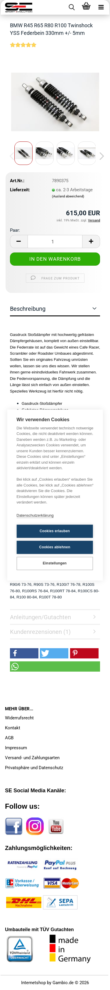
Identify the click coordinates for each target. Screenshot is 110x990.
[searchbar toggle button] (71, 7)
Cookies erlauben (55, 531)
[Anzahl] (55, 241)
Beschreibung (27, 308)
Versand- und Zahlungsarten (32, 757)
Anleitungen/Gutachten (40, 617)
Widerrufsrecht (19, 718)
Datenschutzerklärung (34, 515)
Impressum (16, 747)
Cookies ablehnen (54, 547)
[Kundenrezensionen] (23, 48)
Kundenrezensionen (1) (40, 631)
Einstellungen (55, 563)
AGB (9, 737)
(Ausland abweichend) (68, 196)
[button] (100, 156)
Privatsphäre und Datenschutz (34, 767)
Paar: (15, 230)
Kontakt (12, 727)
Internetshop (33, 982)
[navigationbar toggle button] (101, 7)
